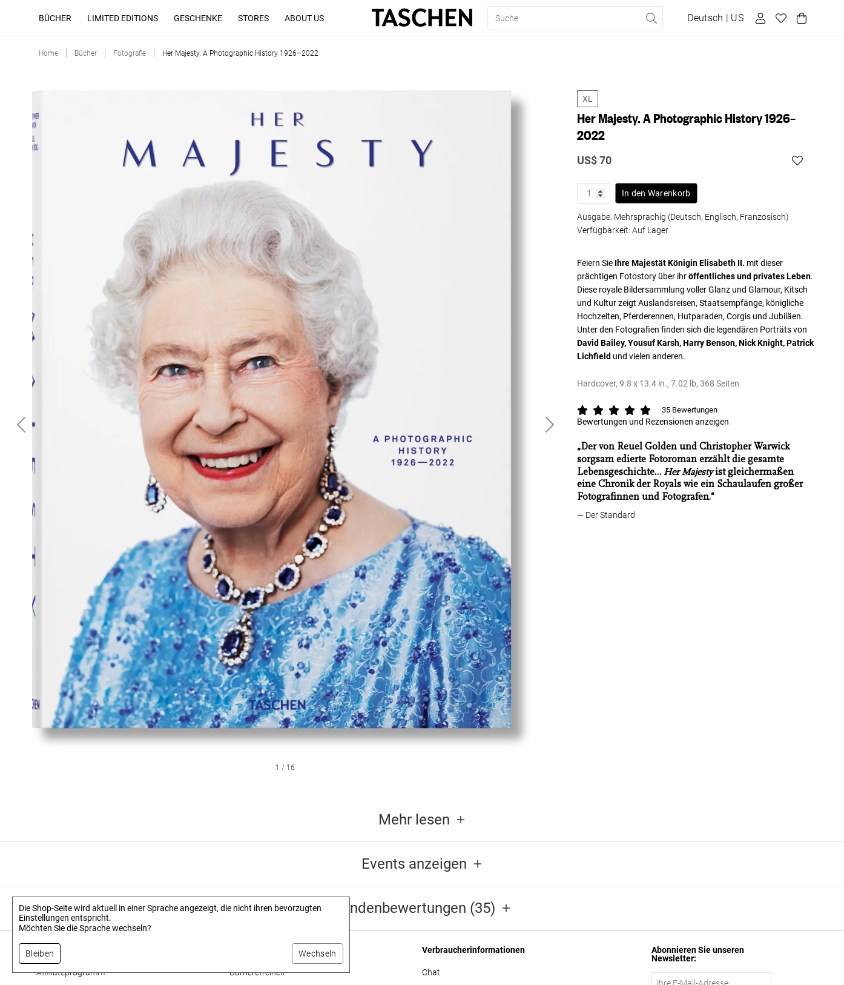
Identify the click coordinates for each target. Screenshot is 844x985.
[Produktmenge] (593, 193)
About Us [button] (304, 18)
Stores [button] (253, 18)
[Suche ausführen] (651, 18)
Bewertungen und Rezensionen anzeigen (653, 421)
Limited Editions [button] (122, 18)
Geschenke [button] (198, 18)
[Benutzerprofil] (758, 18)
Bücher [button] (55, 18)
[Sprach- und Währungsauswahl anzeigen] (715, 18)
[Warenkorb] (799, 18)
